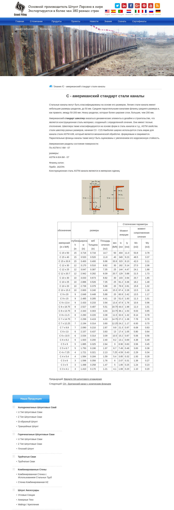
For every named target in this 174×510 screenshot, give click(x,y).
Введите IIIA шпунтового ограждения (87, 387)
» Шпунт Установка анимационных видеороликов (39, 460)
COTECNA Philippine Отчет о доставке (36, 415)
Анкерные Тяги (25, 198)
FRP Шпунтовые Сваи (29, 224)
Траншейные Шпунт (28, 118)
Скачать (122, 21)
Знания (108, 21)
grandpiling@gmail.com (30, 271)
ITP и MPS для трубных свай (31, 426)
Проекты (77, 21)
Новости (94, 21)
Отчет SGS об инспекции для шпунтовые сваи (40, 419)
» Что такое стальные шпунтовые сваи (34, 449)
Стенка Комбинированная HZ (33, 180)
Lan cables (106, 497)
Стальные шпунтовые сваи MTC (32, 433)
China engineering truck (67, 497)
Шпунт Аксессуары (28, 189)
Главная (20, 21)
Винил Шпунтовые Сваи (30, 219)
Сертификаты (139, 21)
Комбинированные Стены (32, 165)
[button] (15, 96)
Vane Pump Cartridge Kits (40, 497)
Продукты (58, 21)
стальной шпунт (85, 490)
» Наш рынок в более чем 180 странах (34, 446)
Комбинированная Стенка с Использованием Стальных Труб (32, 172)
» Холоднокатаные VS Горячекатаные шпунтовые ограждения (46, 453)
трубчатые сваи (40, 494)
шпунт (41, 490)
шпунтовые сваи (27, 490)
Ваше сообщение (25, 29)
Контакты (45, 29)
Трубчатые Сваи (27, 152)
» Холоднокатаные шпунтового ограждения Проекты (41, 456)
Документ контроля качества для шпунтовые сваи (42, 429)
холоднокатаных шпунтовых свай (113, 490)
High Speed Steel (89, 497)
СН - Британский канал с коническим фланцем (91, 391)
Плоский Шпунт (26, 144)
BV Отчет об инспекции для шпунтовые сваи (39, 422)
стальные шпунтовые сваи (60, 490)
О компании (37, 21)
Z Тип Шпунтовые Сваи (30, 109)
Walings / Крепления (28, 203)
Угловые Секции (26, 193)
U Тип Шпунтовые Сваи (30, 104)
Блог (52, 494)
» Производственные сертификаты (32, 442)
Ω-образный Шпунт (28, 114)
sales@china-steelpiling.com (33, 266)
